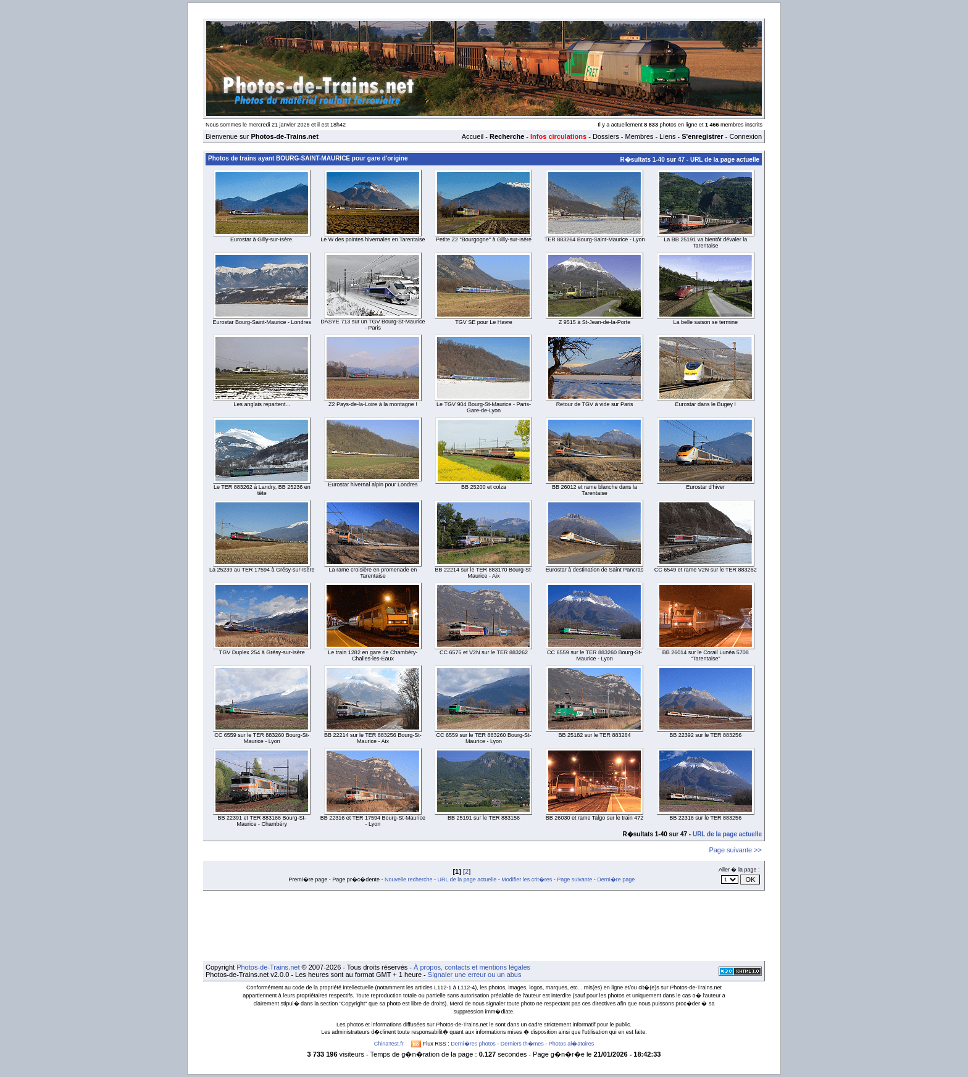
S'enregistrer (702, 136)
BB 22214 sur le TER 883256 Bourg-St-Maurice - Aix (373, 738)
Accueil (472, 136)
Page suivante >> (735, 850)
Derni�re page (616, 879)
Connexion (745, 136)
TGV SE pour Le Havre (483, 322)
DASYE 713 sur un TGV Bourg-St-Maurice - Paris (372, 324)
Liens (667, 136)
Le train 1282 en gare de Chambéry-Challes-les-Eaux (372, 655)
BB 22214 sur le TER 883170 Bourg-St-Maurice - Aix (484, 573)
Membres (639, 136)
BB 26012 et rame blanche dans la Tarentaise (594, 490)
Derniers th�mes (522, 1044)
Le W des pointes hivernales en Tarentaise (372, 239)
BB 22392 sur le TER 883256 (705, 735)
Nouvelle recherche (409, 879)
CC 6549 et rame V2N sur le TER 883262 (705, 570)
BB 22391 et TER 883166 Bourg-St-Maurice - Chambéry (262, 821)
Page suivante (574, 879)
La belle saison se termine (705, 322)
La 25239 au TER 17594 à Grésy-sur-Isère (261, 570)
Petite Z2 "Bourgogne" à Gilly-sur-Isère (484, 239)
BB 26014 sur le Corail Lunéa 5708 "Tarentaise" (705, 655)
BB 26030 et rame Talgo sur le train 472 (594, 818)
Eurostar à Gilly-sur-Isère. (262, 239)
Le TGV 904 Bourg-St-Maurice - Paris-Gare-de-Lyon (483, 407)
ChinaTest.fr (389, 1044)
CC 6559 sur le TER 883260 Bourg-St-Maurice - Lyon (594, 655)
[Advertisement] (484, 926)
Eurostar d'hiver (705, 487)
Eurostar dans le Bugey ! (705, 404)
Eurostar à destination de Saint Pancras (595, 570)
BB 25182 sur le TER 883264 (595, 735)
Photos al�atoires (572, 1044)
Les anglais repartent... (262, 404)
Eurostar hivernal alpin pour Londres (372, 484)
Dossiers (606, 136)
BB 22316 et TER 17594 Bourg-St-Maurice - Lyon (372, 821)
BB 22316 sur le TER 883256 (705, 818)
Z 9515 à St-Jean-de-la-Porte (595, 322)
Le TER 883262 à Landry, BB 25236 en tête (262, 490)
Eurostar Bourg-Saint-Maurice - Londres (262, 322)
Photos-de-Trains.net (267, 967)
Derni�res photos (473, 1044)
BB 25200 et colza (483, 487)
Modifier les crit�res (526, 879)
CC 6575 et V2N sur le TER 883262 (484, 652)
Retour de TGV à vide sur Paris (594, 404)
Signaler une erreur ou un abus (475, 974)
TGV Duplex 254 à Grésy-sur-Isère (262, 652)
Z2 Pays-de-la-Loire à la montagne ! (372, 404)
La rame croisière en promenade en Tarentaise (373, 573)
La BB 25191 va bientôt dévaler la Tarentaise (705, 242)
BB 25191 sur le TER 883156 (484, 818)
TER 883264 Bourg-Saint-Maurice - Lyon (594, 239)
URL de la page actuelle (724, 159)
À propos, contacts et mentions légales (472, 967)
